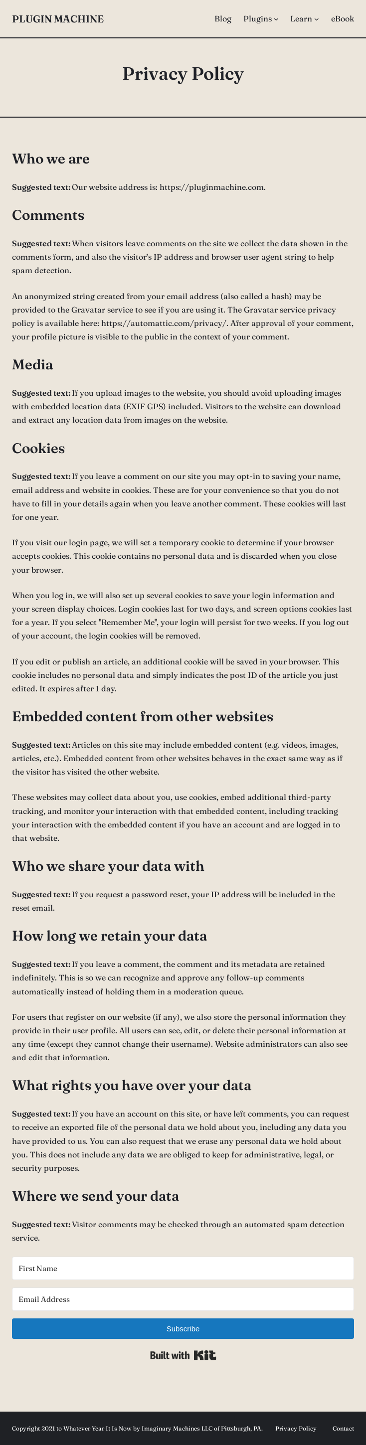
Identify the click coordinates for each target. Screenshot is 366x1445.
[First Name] (183, 1268)
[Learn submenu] (316, 18)
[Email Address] (183, 1299)
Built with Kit (183, 1355)
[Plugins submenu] (276, 18)
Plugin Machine (58, 18)
